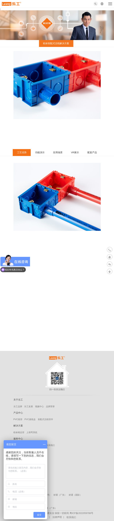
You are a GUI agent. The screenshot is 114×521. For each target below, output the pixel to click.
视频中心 (39, 406)
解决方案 (18, 425)
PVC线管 (17, 419)
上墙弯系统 (31, 432)
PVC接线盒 (30, 419)
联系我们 (50, 445)
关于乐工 (18, 399)
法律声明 (57, 517)
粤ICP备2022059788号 (81, 513)
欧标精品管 (18, 432)
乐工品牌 (17, 406)
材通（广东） (60, 495)
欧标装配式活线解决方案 (55, 43)
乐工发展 (28, 406)
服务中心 (18, 438)
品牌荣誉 (50, 406)
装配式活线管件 (45, 419)
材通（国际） (75, 495)
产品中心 (18, 412)
